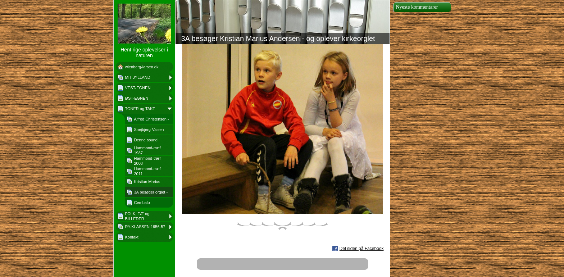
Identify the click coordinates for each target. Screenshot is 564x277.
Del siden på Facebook (362, 248)
